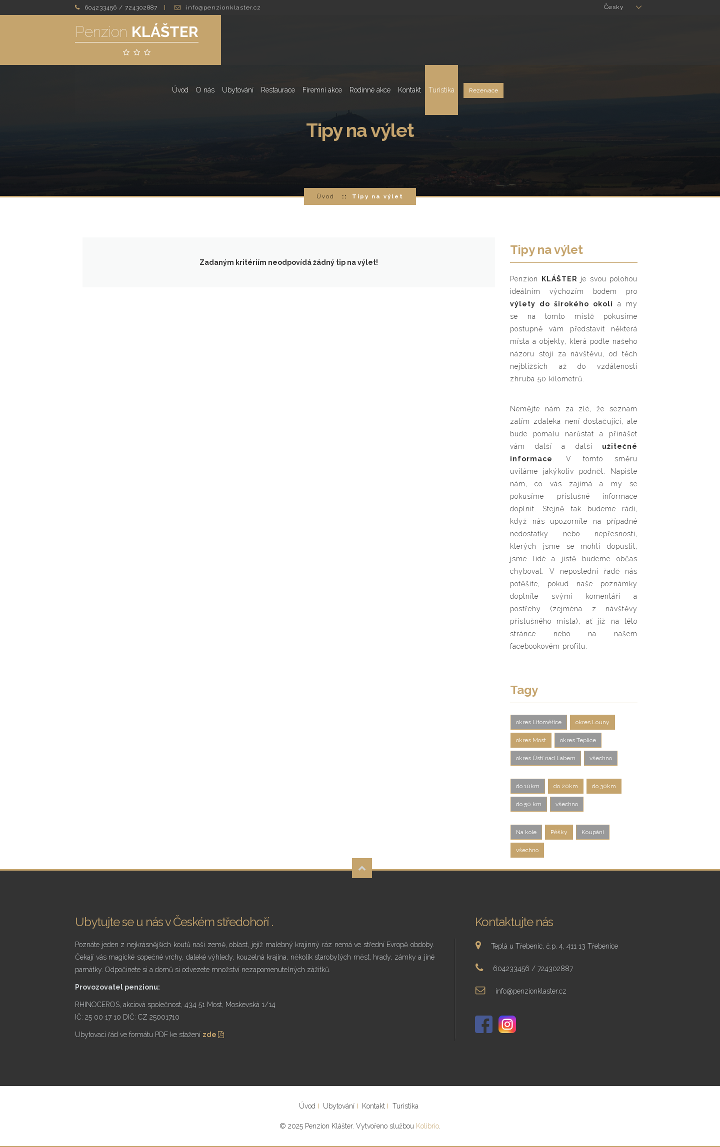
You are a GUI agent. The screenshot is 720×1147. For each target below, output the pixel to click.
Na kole (526, 832)
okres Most (531, 740)
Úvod (322, 40)
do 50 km (529, 804)
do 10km (528, 786)
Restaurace (419, 40)
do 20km (566, 786)
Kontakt (551, 40)
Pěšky (559, 832)
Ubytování (379, 40)
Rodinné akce (511, 40)
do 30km (604, 786)
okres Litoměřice (539, 722)
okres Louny (593, 722)
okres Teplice (578, 740)
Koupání (593, 832)
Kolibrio (427, 1126)
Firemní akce (464, 40)
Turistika (583, 40)
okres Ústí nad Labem (546, 758)
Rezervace (625, 40)
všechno (601, 758)
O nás (347, 40)
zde (214, 1035)
